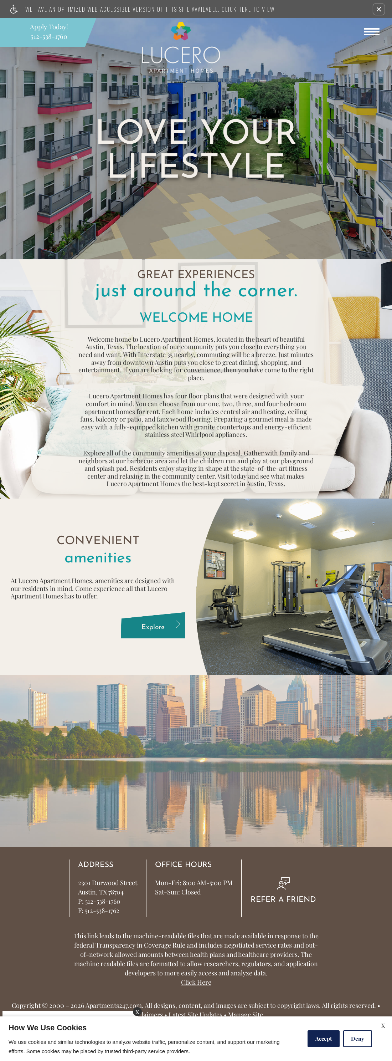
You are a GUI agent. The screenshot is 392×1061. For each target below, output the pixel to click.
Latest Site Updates (195, 1015)
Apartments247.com (114, 1005)
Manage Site (245, 1015)
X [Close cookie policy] (383, 1025)
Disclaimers (146, 1015)
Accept (323, 1038)
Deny (357, 1038)
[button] (379, 9)
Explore (161, 626)
